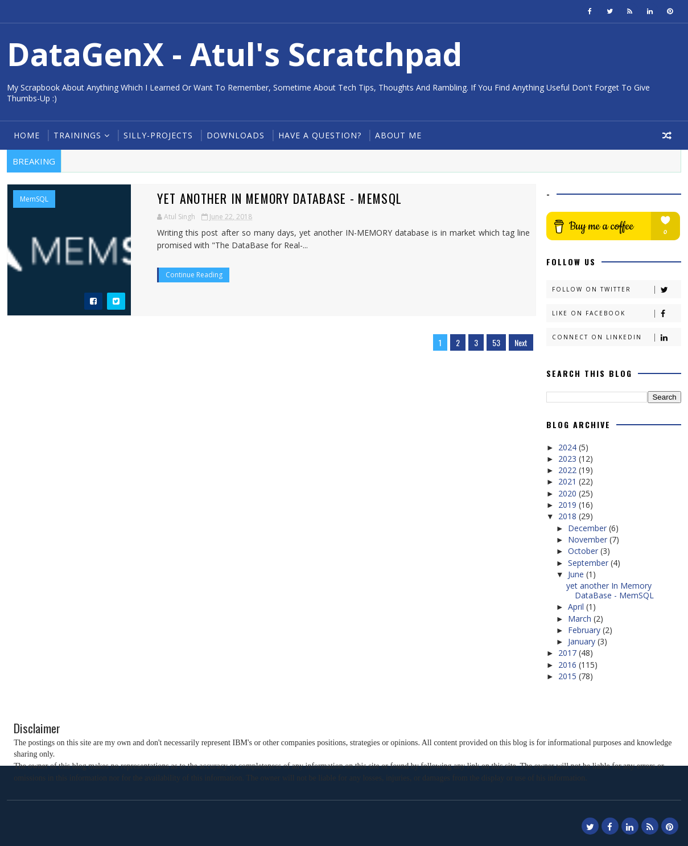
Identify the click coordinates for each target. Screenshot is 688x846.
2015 (569, 676)
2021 (569, 481)
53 (493, 342)
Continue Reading (184, 275)
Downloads (236, 135)
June (577, 574)
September (589, 562)
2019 (569, 504)
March (581, 618)
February (585, 630)
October (584, 550)
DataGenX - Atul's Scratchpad (234, 53)
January (583, 641)
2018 (569, 516)
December (588, 528)
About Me (398, 135)
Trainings (77, 135)
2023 (569, 458)
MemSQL (34, 199)
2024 (569, 447)
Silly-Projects (158, 135)
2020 (569, 493)
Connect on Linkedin (616, 337)
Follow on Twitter (616, 289)
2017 (569, 652)
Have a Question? (319, 135)
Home (27, 135)
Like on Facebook (616, 313)
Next (517, 342)
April (577, 606)
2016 (569, 664)
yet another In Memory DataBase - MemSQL (270, 198)
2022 (569, 470)
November (588, 539)
